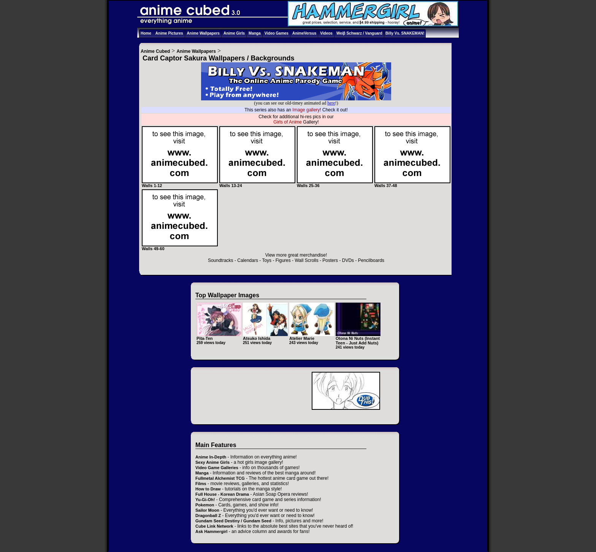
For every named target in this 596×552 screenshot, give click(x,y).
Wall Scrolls (306, 260)
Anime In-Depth (210, 457)
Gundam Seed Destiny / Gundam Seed (233, 521)
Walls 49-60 (180, 247)
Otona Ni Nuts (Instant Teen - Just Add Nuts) (358, 340)
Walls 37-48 (412, 183)
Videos (326, 33)
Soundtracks (220, 260)
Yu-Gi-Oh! (205, 499)
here (331, 103)
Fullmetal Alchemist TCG (220, 478)
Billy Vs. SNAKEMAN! (405, 33)
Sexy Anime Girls (212, 462)
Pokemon (204, 505)
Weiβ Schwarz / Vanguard (359, 33)
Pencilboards (371, 260)
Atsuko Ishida (256, 338)
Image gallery (306, 110)
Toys (266, 260)
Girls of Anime (287, 122)
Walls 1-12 (180, 183)
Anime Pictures (169, 33)
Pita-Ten (205, 338)
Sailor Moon (207, 510)
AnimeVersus (304, 33)
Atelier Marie (301, 338)
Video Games (276, 33)
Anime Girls (234, 33)
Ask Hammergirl (211, 531)
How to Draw (208, 489)
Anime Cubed (155, 51)
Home (146, 33)
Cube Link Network (214, 526)
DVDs (348, 260)
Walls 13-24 (257, 183)
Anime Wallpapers (203, 33)
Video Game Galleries (216, 467)
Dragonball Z (208, 515)
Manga (255, 33)
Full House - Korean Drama (222, 494)
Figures (283, 260)
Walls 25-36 (335, 183)
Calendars (247, 260)
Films (200, 483)
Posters (330, 260)
